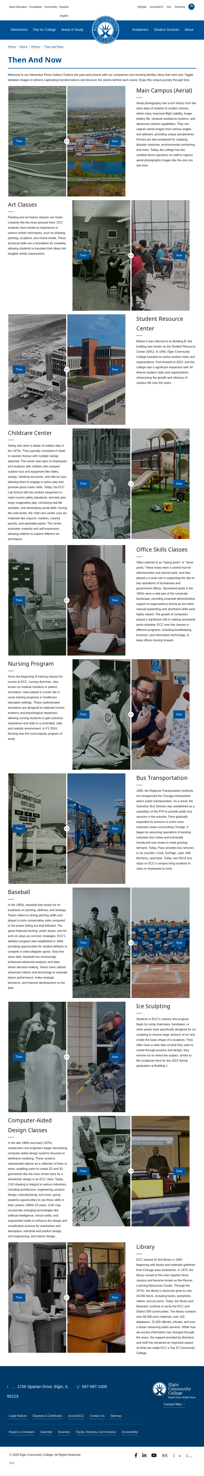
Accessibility (130, 1432)
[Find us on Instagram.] (189, 1456)
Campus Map (174, 1404)
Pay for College (44, 30)
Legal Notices (18, 1415)
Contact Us (97, 1415)
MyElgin (142, 6)
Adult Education (18, 6)
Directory (180, 6)
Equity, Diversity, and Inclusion (96, 1432)
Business (64, 1432)
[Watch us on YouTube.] (154, 1456)
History (35, 46)
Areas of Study (72, 30)
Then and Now (53, 46)
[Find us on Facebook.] (136, 1456)
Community (50, 6)
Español (64, 6)
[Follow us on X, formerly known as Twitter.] (165, 1456)
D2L (169, 6)
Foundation (35, 6)
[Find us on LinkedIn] (144, 1456)
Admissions (19, 30)
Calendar (46, 1432)
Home (12, 46)
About (189, 30)
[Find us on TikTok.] (177, 1456)
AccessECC (157, 6)
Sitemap (115, 1415)
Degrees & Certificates (47, 1415)
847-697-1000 (92, 1386)
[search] (191, 7)
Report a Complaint (21, 1432)
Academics (140, 30)
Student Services (166, 30)
